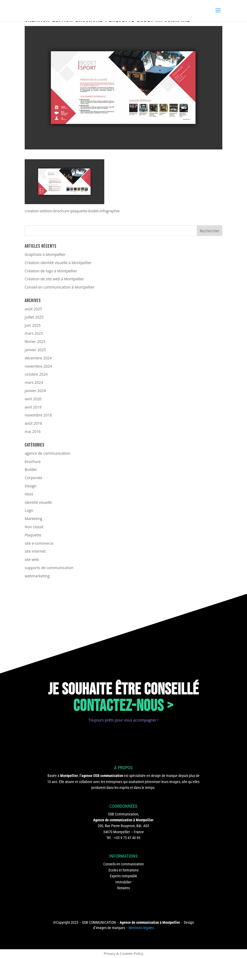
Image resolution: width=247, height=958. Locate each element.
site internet (35, 551)
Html (29, 494)
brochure (33, 461)
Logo (29, 510)
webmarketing (37, 575)
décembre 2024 (38, 357)
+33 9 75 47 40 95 (127, 838)
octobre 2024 (36, 374)
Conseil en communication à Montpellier (59, 287)
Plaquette (33, 535)
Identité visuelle (38, 502)
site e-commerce (39, 543)
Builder (31, 469)
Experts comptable (123, 876)
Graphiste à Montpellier (45, 254)
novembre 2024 (38, 366)
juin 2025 (33, 325)
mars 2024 (34, 382)
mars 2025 (34, 333)
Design (30, 485)
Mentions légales (141, 928)
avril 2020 (33, 398)
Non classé (34, 526)
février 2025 (35, 341)
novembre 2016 (38, 415)
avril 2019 (33, 407)
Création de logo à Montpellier (51, 270)
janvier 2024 (35, 390)
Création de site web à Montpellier (54, 278)
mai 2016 (33, 431)
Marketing (33, 518)
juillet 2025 (34, 317)
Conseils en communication (123, 864)
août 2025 (33, 308)
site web (32, 559)
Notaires (123, 888)
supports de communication (49, 567)
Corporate (33, 477)
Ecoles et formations (123, 870)
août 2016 (33, 423)
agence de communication (47, 453)
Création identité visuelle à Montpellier (58, 262)
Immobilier (123, 882)
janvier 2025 (35, 349)
